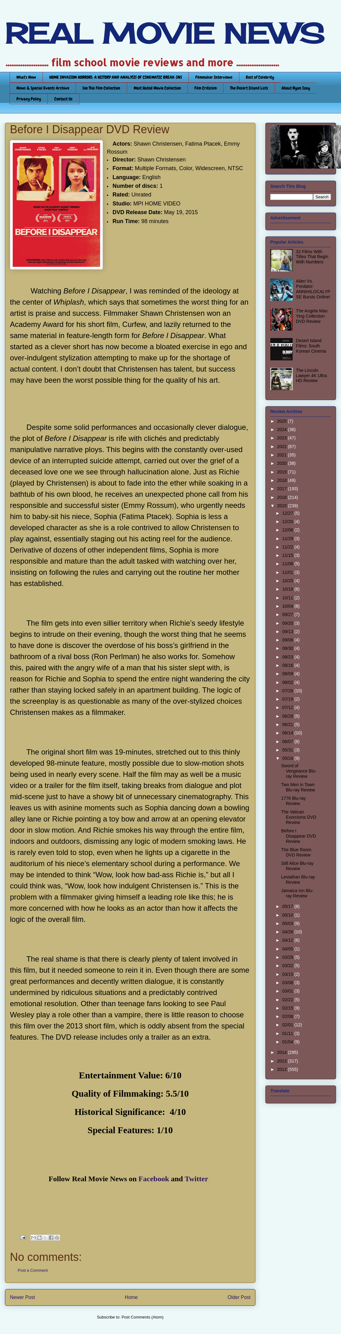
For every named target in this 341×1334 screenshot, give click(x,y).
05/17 (288, 906)
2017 (282, 488)
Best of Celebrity (260, 77)
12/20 (288, 521)
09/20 (288, 623)
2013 (282, 1061)
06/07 (288, 741)
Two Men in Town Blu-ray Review (298, 787)
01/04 (288, 1041)
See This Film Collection (101, 88)
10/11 (288, 597)
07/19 (288, 699)
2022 (282, 446)
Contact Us (63, 99)
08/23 (288, 656)
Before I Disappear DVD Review (298, 836)
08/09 (288, 673)
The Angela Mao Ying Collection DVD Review (312, 316)
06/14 (288, 732)
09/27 (288, 614)
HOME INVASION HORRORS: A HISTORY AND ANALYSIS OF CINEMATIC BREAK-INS (115, 77)
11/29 (288, 538)
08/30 (288, 648)
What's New (26, 77)
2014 (282, 1052)
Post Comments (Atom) (142, 1317)
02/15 (288, 1008)
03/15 (288, 974)
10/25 (288, 580)
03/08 (288, 982)
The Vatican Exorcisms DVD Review (298, 817)
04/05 (288, 948)
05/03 (288, 923)
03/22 (288, 965)
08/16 (288, 665)
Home (131, 1297)
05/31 (288, 749)
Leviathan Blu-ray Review (298, 879)
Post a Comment (33, 1270)
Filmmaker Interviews (213, 77)
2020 (282, 463)
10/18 (288, 589)
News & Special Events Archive (42, 88)
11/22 (288, 546)
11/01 (288, 572)
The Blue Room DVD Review (296, 852)
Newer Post (22, 1297)
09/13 (288, 631)
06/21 (288, 724)
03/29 (288, 957)
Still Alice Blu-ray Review (297, 866)
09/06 (288, 639)
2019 (282, 471)
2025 (282, 421)
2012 (282, 1069)
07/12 (288, 707)
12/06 (288, 529)
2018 (282, 480)
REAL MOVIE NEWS (164, 33)
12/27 (288, 513)
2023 (282, 437)
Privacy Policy (28, 99)
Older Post (239, 1297)
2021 (282, 454)
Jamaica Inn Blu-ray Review (297, 893)
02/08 (288, 1016)
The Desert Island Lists (249, 88)
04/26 (288, 931)
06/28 (288, 716)
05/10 (288, 915)
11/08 (288, 563)
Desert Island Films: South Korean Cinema (311, 346)
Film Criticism (205, 88)
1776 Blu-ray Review (293, 801)
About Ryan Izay (295, 88)
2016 (282, 497)
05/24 (288, 758)
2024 (282, 429)
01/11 (288, 1033)
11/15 (288, 555)
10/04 (288, 606)
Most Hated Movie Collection (157, 88)
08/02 (288, 682)
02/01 (288, 1024)
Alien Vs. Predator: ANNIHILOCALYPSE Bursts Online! (313, 289)
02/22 (288, 999)
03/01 (288, 990)
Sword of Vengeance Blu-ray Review (299, 771)
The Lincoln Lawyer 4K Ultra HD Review (311, 375)
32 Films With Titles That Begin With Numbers (312, 257)
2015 (282, 505)
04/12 (288, 940)
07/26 (288, 690)
